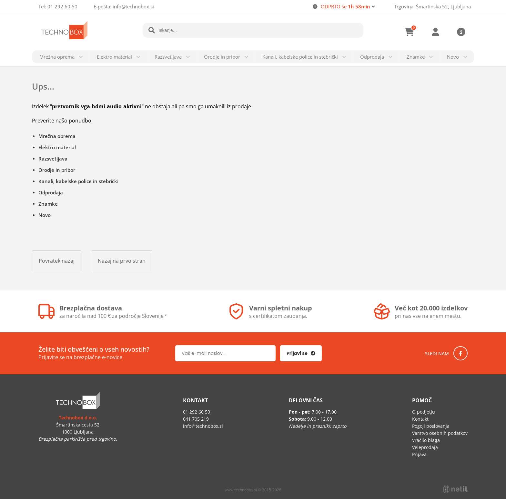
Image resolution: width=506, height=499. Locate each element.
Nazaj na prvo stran (122, 260)
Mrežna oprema (57, 57)
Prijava (435, 31)
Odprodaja (372, 57)
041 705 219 (196, 419)
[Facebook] (460, 353)
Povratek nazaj (57, 260)
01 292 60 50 (62, 6)
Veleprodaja (425, 447)
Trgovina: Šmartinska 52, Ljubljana (432, 6)
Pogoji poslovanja (431, 426)
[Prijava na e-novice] (301, 353)
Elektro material (114, 57)
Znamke (416, 57)
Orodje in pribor (222, 57)
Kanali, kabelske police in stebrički (300, 57)
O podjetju (423, 412)
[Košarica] (409, 31)
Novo (453, 57)
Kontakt (420, 419)
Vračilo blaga (426, 440)
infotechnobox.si (133, 6)
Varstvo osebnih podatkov (440, 433)
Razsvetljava (168, 57)
